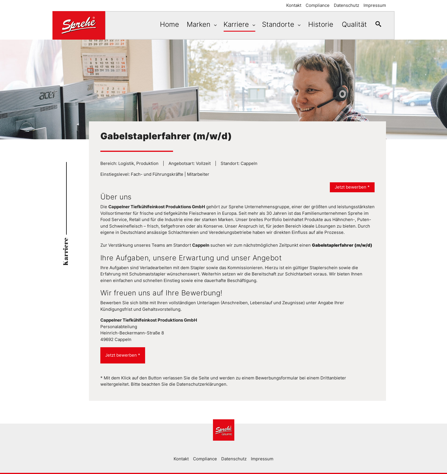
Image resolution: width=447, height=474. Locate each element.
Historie (316, 24)
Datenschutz (346, 5)
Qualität (351, 24)
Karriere (233, 24)
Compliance (318, 5)
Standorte (275, 24)
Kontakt (293, 5)
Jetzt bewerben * (352, 187)
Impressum (374, 5)
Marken (195, 24)
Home (163, 24)
